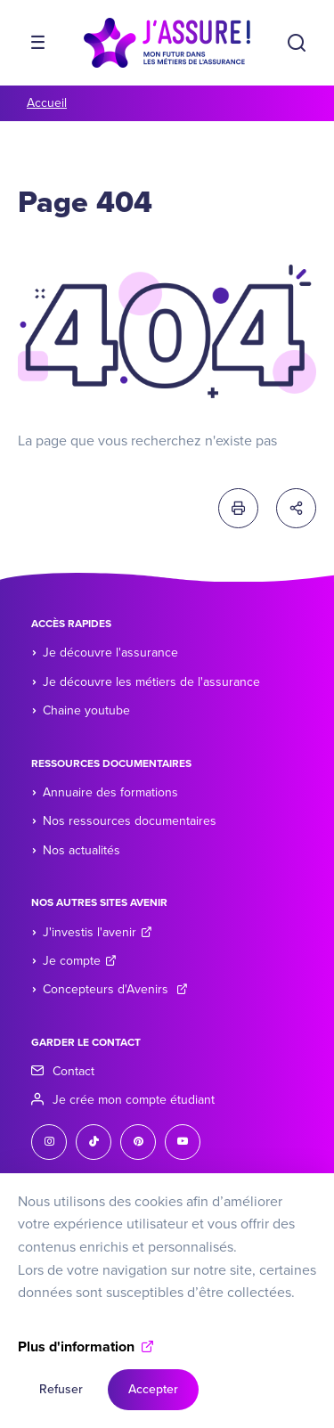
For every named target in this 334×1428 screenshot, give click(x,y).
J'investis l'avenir (97, 932)
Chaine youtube (86, 710)
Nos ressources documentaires (129, 820)
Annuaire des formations (110, 792)
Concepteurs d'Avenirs (115, 989)
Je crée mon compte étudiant (134, 1099)
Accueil (47, 102)
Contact (73, 1071)
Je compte (80, 960)
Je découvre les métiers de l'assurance (151, 682)
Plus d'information (76, 1366)
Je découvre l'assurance (110, 652)
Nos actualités (81, 850)
